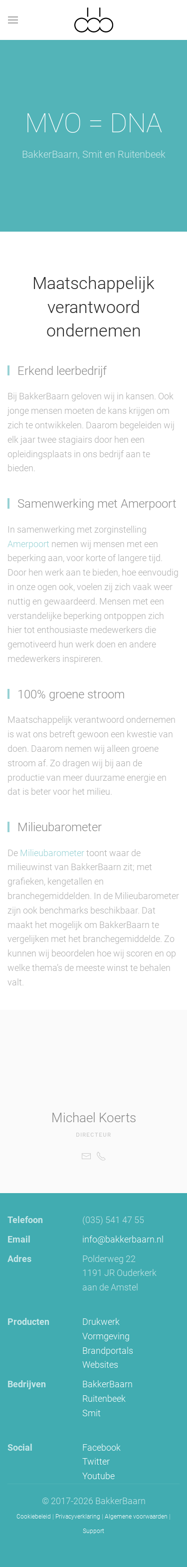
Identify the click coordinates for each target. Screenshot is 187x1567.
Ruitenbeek (104, 1398)
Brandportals (107, 1350)
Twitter (96, 1461)
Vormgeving (106, 1336)
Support (93, 1531)
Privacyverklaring (77, 1516)
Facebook (101, 1447)
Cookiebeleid (33, 1516)
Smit (91, 1413)
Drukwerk (101, 1321)
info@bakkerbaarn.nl (123, 1239)
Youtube (98, 1476)
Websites (100, 1364)
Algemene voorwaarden (136, 1516)
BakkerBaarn (107, 1384)
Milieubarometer (52, 853)
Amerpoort (29, 544)
